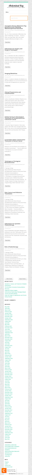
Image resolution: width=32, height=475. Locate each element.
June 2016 (7, 437)
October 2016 (8, 431)
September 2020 (9, 358)
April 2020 (7, 366)
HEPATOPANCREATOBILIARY (12, 451)
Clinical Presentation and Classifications (13, 92)
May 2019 (7, 384)
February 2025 (8, 326)
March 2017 (7, 423)
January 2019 (8, 390)
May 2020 (7, 365)
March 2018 (7, 405)
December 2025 (8, 315)
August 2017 (8, 415)
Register (7, 462)
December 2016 (8, 427)
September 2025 (9, 319)
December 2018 (8, 392)
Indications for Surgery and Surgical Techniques (13, 49)
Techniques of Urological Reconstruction (12, 162)
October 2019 (8, 376)
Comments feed (8, 466)
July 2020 (7, 361)
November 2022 (8, 339)
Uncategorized (8, 454)
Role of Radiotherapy (11, 247)
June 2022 (7, 344)
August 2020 (8, 360)
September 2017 (9, 413)
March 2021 (7, 353)
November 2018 (8, 394)
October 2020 (8, 356)
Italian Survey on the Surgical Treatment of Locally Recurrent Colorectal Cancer (15, 118)
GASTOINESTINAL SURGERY (12, 446)
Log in (6, 463)
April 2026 (7, 308)
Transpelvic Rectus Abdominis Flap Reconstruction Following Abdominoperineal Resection (15, 27)
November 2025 (8, 316)
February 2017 (8, 424)
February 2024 (8, 331)
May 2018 (7, 402)
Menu (7, 12)
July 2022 (7, 342)
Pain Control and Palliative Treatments (13, 193)
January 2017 (8, 426)
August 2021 (8, 347)
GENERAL (7, 449)
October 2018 (8, 395)
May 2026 (7, 306)
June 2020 (7, 363)
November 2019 (8, 374)
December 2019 (8, 373)
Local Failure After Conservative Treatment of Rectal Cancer (15, 140)
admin (12, 30)
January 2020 (8, 371)
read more (7, 42)
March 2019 (7, 387)
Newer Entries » (22, 278)
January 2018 (8, 408)
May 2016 (7, 439)
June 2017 (7, 418)
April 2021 (7, 352)
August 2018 (8, 398)
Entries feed (7, 465)
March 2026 (7, 310)
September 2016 (9, 432)
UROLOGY (7, 456)
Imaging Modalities (11, 73)
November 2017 (8, 410)
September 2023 (9, 332)
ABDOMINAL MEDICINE (10, 445)
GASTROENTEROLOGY (20, 30)
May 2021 (7, 350)
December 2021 (8, 345)
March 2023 (7, 335)
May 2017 (7, 419)
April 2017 (7, 421)
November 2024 (8, 327)
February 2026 (8, 311)
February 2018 (8, 406)
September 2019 (9, 377)
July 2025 (7, 323)
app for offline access (16, 473)
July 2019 (7, 381)
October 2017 (8, 411)
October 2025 (8, 318)
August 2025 (8, 321)
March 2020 (7, 368)
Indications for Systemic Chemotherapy (12, 224)
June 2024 (7, 329)
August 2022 (8, 340)
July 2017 (7, 416)
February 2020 (8, 369)
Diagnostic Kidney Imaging (11, 290)
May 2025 (7, 324)
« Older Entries (9, 278)
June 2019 (7, 382)
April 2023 (7, 334)
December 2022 (8, 337)
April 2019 (7, 386)
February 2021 (8, 355)
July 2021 (7, 348)
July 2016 (7, 436)
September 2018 (9, 397)
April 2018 (7, 403)
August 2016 (8, 434)
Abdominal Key (16, 5)
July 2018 (7, 400)
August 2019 (8, 379)
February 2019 (8, 389)
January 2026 (8, 313)
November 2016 (8, 429)
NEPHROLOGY (8, 453)
